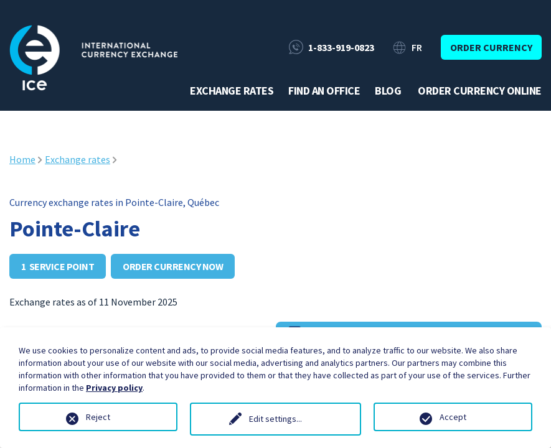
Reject (98, 416)
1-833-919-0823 (341, 47)
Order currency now (173, 266)
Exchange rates (231, 91)
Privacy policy (114, 387)
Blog (388, 91)
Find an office (324, 91)
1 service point (57, 266)
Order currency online (480, 91)
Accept (453, 416)
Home (22, 159)
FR (417, 47)
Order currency (491, 47)
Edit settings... (275, 418)
